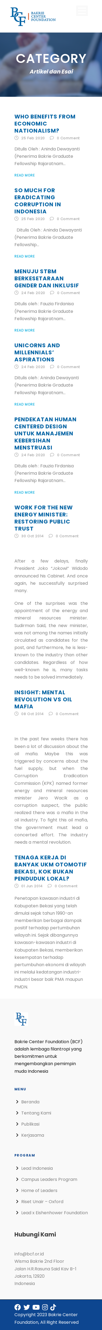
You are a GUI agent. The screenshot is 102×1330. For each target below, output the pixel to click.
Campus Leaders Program (49, 1179)
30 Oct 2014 (32, 536)
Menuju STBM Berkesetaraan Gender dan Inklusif (46, 278)
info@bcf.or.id (29, 1254)
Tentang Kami (36, 1113)
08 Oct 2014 (32, 714)
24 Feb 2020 (33, 292)
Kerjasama (32, 1135)
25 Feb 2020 (33, 138)
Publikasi (30, 1124)
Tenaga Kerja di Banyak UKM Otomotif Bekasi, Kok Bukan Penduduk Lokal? (50, 868)
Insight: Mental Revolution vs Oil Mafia (43, 699)
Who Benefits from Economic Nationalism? (45, 123)
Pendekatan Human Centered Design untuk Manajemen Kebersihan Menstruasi (45, 433)
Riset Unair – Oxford (42, 1202)
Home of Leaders (39, 1190)
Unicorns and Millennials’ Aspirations (37, 352)
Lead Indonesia (37, 1168)
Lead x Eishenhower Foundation (54, 1213)
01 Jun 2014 (32, 886)
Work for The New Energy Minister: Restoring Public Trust (43, 518)
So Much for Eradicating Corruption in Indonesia (37, 201)
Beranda (30, 1102)
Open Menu (82, 10)
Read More (24, 175)
